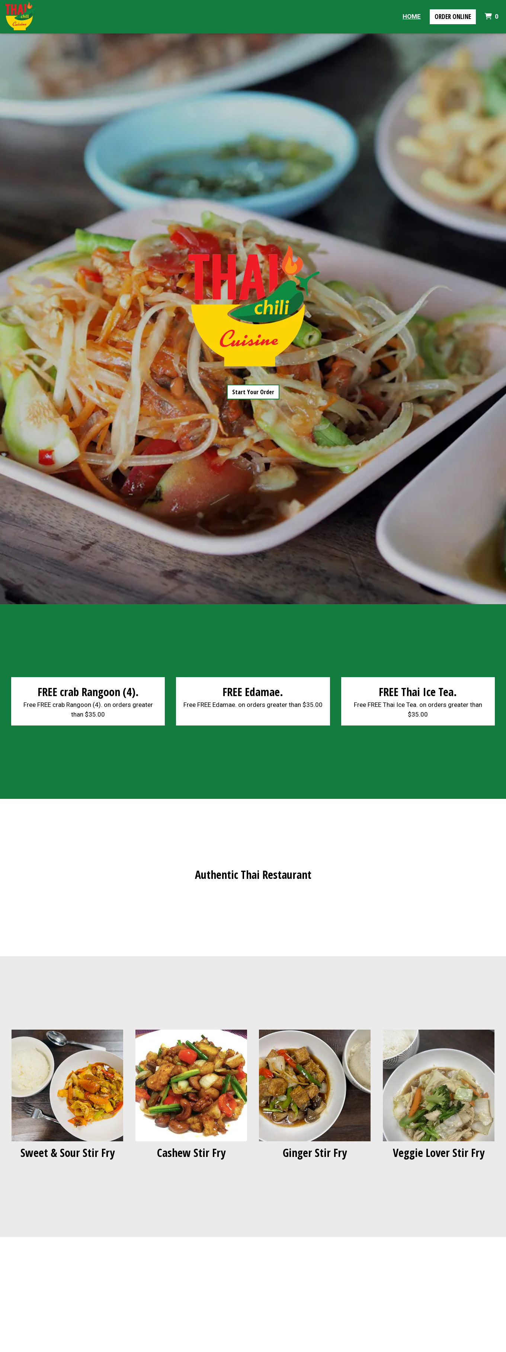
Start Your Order (253, 392)
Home (412, 16)
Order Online (453, 16)
